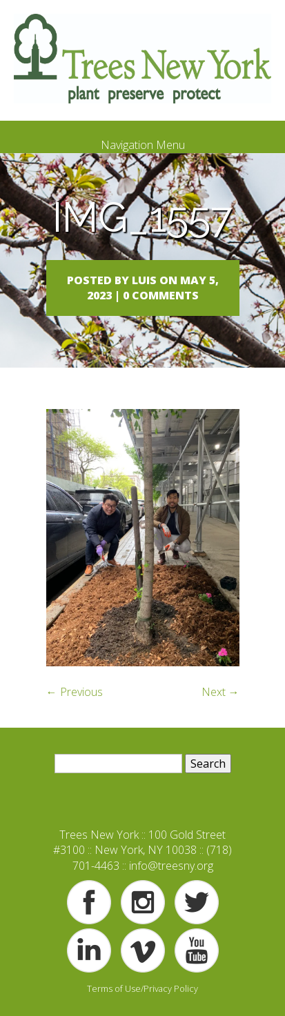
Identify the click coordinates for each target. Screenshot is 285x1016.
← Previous (74, 691)
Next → (220, 691)
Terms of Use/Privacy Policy (142, 988)
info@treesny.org (171, 865)
